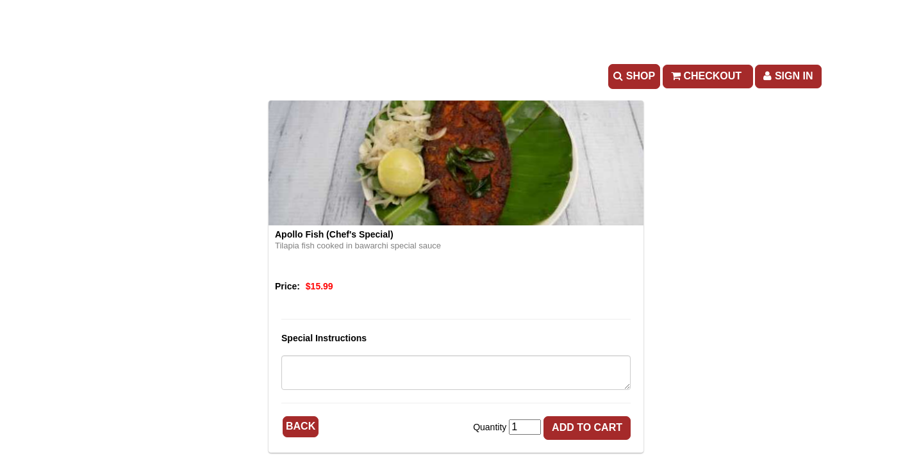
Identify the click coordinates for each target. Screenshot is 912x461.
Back (300, 426)
